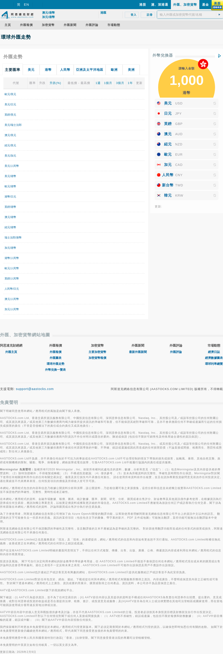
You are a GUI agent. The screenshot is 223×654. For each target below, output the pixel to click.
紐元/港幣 (10, 227)
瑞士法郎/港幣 (13, 237)
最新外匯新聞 (138, 352)
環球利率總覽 (214, 363)
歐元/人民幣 (12, 268)
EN (26, 4)
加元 (168, 165)
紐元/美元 (10, 145)
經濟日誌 (214, 352)
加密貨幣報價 (97, 358)
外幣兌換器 (162, 55)
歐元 (168, 154)
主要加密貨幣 (97, 352)
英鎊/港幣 (10, 206)
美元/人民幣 (12, 165)
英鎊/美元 (10, 114)
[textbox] (190, 14)
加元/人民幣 (12, 309)
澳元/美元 (10, 135)
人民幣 (168, 175)
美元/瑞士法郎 (13, 125)
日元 (168, 113)
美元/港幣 (10, 176)
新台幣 (168, 185)
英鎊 (168, 124)
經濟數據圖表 (214, 358)
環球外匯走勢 (55, 363)
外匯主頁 (11, 352)
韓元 (168, 195)
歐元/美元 (10, 94)
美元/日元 (10, 104)
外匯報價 (55, 352)
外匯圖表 (55, 358)
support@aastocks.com (35, 389)
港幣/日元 (10, 196)
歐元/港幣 (10, 186)
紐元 (168, 144)
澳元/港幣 (10, 217)
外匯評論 (176, 352)
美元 (168, 103)
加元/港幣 (10, 247)
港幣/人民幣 (12, 258)
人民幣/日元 (12, 288)
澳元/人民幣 (12, 299)
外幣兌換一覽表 (55, 369)
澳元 (168, 134)
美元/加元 (10, 155)
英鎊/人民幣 (12, 278)
